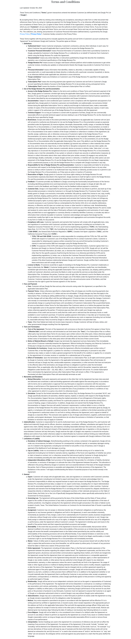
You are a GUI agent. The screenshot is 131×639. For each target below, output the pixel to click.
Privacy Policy (25, 34)
